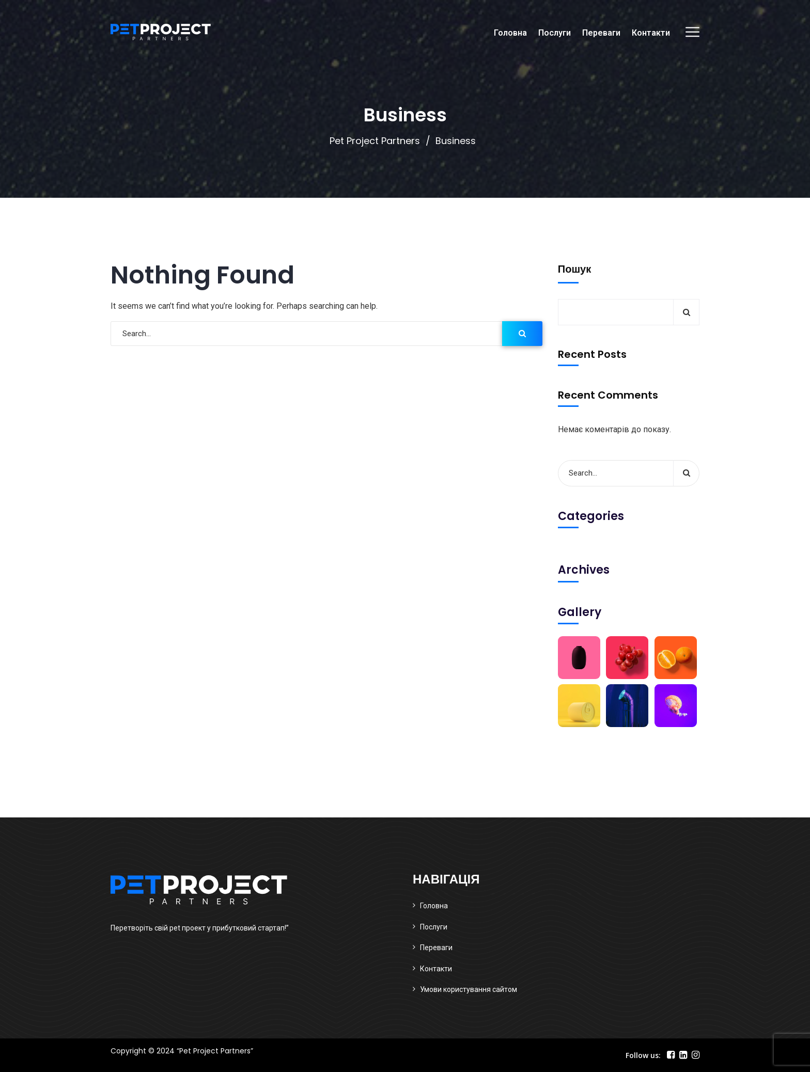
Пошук (574, 269)
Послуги (554, 33)
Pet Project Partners (375, 140)
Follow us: (643, 1055)
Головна (510, 33)
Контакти (651, 33)
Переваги (601, 33)
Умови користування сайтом (468, 989)
